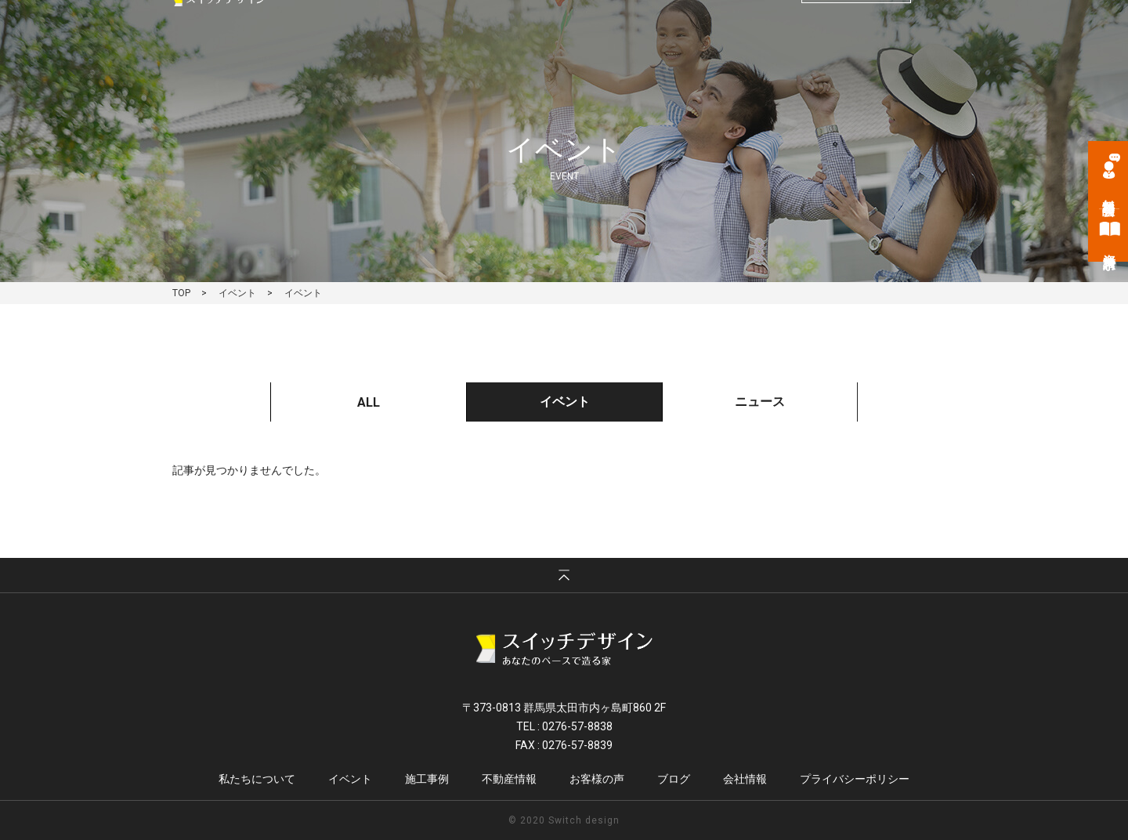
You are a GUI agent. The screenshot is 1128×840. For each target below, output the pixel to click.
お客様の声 (800, 62)
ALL (368, 402)
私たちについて (488, 62)
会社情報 (933, 62)
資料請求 (1109, 246)
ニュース (760, 401)
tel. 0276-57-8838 (721, 29)
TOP (181, 293)
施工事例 (644, 62)
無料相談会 (1108, 193)
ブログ (869, 62)
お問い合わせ (856, 28)
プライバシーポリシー (854, 778)
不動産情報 (719, 62)
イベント (574, 62)
